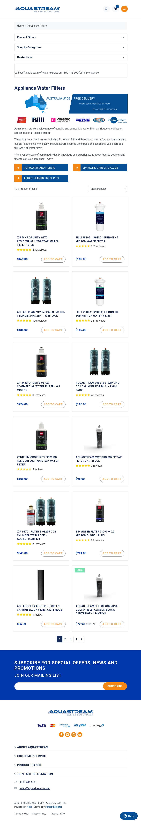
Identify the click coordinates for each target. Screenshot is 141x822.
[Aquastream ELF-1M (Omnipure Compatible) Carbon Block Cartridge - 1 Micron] (100, 602)
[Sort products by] (107, 189)
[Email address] (70, 690)
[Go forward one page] (81, 643)
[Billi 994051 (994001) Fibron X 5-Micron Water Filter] (100, 232)
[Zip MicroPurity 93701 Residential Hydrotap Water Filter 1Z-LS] (41, 232)
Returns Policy (57, 817)
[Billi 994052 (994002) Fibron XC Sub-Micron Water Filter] (100, 305)
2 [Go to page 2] (65, 643)
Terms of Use (21, 817)
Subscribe (114, 690)
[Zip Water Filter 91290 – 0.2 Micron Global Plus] (100, 528)
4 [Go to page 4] (76, 643)
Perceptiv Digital (53, 810)
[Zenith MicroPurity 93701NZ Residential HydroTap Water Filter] (41, 453)
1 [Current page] (59, 643)
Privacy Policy (39, 817)
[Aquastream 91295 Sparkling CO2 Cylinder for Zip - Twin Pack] (41, 305)
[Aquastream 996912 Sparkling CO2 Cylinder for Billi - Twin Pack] (100, 378)
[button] (115, 9)
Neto (29, 810)
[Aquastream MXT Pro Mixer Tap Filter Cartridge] (100, 453)
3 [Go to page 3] (70, 643)
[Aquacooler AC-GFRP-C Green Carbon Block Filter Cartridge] (41, 602)
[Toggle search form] (106, 9)
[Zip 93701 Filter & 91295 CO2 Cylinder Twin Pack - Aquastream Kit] (41, 528)
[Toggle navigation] (124, 9)
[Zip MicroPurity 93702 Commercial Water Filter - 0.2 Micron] (41, 378)
